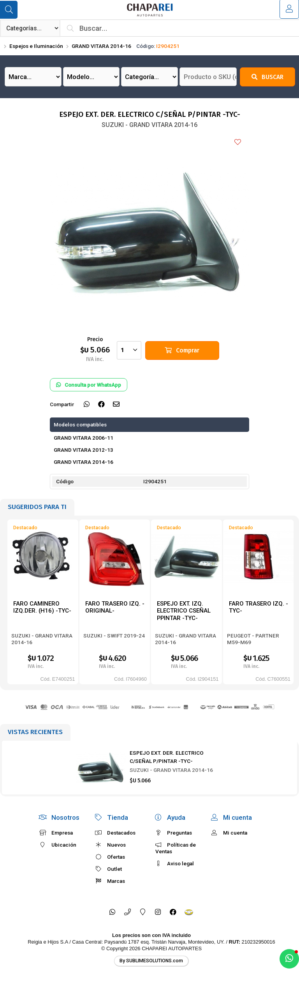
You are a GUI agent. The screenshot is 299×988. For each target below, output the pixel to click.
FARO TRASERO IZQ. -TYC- (258, 607)
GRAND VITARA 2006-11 (83, 438)
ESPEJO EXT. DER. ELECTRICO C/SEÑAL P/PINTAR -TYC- (167, 757)
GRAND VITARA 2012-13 (83, 450)
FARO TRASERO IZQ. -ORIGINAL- (114, 607)
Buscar (267, 77)
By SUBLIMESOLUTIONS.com (151, 960)
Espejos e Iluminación (36, 46)
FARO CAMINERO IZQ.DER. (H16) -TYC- (42, 607)
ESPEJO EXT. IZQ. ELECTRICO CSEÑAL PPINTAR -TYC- (184, 611)
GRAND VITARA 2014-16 (101, 46)
